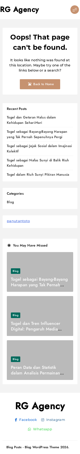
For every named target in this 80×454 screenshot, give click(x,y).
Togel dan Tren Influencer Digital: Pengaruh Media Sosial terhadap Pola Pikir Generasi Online (35, 331)
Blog (10, 202)
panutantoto (18, 221)
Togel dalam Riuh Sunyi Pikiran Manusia (38, 174)
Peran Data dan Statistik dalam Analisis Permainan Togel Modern (35, 373)
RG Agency (19, 9)
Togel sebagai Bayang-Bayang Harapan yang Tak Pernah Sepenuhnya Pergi (39, 284)
